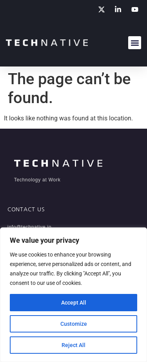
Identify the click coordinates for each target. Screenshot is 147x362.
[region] (73, 294)
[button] (134, 42)
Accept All (73, 302)
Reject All (73, 345)
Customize (73, 324)
